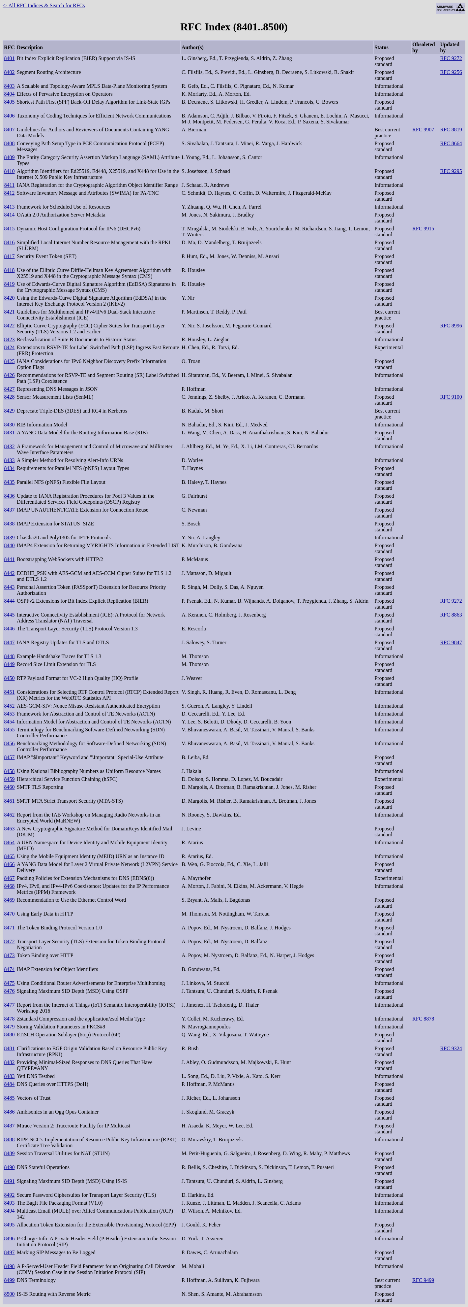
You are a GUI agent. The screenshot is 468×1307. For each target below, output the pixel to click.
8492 (9, 1195)
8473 (9, 955)
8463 (9, 828)
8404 (9, 94)
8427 (9, 389)
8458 (9, 771)
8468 (9, 886)
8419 (9, 284)
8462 (9, 815)
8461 (9, 801)
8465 (9, 856)
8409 (9, 157)
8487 (9, 1125)
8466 (9, 864)
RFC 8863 (451, 615)
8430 (9, 424)
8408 (9, 143)
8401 (9, 58)
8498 (9, 1266)
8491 (9, 1181)
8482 (9, 1062)
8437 (9, 510)
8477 (9, 1005)
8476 (9, 991)
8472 (9, 941)
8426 (9, 375)
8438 (9, 523)
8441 (9, 559)
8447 (9, 642)
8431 (9, 432)
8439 (9, 537)
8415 (9, 228)
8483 (9, 1076)
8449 (9, 664)
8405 (9, 102)
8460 (9, 787)
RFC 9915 (423, 228)
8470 (9, 914)
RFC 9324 (451, 1048)
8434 (9, 468)
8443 (9, 587)
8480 (9, 1034)
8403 (9, 86)
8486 (9, 1112)
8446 (9, 628)
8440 (9, 545)
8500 (9, 1294)
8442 (9, 573)
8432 (9, 446)
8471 (9, 927)
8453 (9, 714)
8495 (9, 1224)
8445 (9, 615)
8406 (9, 115)
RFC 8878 (423, 1019)
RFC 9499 (423, 1280)
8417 (9, 256)
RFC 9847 (451, 642)
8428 (9, 397)
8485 (9, 1098)
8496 (9, 1238)
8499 (9, 1280)
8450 (9, 678)
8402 (9, 72)
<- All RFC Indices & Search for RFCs (44, 5)
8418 (9, 270)
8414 (9, 215)
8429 (9, 411)
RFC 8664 (451, 143)
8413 (9, 207)
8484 (9, 1084)
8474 (9, 969)
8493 (9, 1203)
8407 (9, 129)
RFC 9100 (451, 397)
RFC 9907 (423, 129)
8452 (9, 706)
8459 (9, 779)
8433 (9, 460)
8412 (9, 193)
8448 (9, 656)
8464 (9, 842)
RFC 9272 (451, 58)
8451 (9, 692)
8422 (9, 325)
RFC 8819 (451, 129)
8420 (9, 298)
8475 (9, 983)
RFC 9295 (451, 171)
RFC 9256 (451, 72)
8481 (9, 1048)
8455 (9, 729)
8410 (9, 171)
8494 (9, 1211)
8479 (9, 1026)
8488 (9, 1139)
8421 (9, 312)
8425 (9, 361)
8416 (9, 242)
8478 (9, 1019)
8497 (9, 1252)
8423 (9, 339)
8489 (9, 1153)
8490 (9, 1167)
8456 (9, 743)
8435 (9, 482)
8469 (9, 900)
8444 (9, 601)
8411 (9, 185)
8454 (9, 721)
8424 (9, 347)
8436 (9, 496)
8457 (9, 757)
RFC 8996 (451, 325)
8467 (9, 878)
